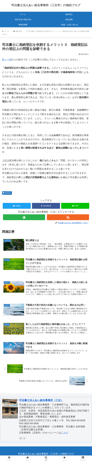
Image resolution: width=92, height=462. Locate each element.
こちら (64, 433)
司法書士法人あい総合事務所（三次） (41, 400)
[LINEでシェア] (75, 206)
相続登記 (7, 193)
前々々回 (6, 59)
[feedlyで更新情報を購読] (24, 217)
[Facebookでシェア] (46, 206)
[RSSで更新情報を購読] (68, 217)
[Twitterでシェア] (17, 206)
